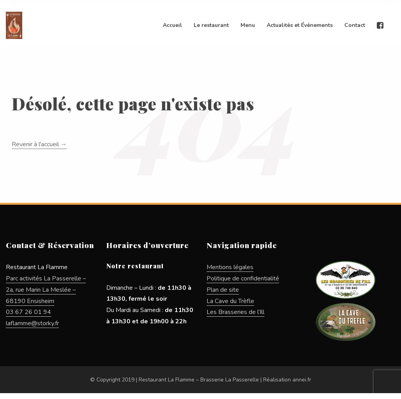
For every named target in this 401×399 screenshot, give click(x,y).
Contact (354, 25)
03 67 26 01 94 (28, 312)
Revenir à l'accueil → (39, 144)
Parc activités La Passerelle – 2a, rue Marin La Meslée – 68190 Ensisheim (46, 289)
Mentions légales (230, 267)
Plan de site (223, 290)
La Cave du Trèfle (230, 301)
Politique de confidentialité (243, 278)
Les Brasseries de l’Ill (235, 312)
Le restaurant (211, 25)
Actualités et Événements (300, 25)
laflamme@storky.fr (32, 323)
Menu (248, 25)
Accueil (172, 25)
